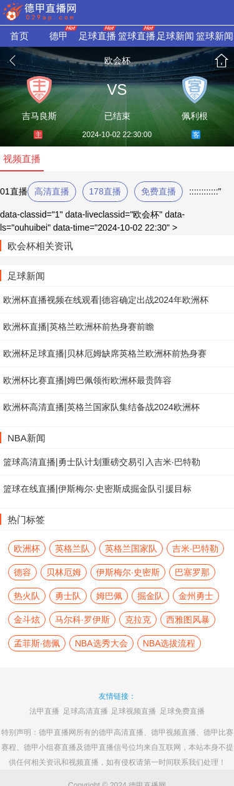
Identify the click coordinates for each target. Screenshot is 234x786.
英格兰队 (72, 549)
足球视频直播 (133, 711)
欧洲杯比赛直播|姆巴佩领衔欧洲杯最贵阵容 (87, 380)
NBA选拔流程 (169, 643)
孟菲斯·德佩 (37, 643)
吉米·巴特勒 (195, 549)
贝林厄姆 (63, 572)
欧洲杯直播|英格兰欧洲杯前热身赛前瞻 (78, 327)
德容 (22, 572)
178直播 (105, 191)
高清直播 (51, 191)
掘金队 (150, 596)
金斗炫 (27, 620)
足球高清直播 (85, 711)
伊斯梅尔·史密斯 (128, 572)
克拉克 (138, 620)
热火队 (27, 596)
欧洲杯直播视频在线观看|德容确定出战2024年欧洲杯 (105, 300)
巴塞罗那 (192, 572)
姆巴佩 (109, 596)
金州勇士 (195, 596)
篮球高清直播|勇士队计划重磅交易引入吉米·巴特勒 (101, 462)
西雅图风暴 (188, 620)
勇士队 (68, 596)
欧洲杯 (27, 549)
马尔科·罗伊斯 (82, 620)
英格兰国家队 (131, 549)
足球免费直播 (182, 711)
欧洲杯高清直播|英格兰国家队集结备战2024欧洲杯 (101, 407)
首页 (221, 60)
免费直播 (158, 191)
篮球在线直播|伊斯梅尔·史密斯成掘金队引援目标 (97, 489)
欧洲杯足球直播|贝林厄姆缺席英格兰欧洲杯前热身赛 (105, 353)
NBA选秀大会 (101, 643)
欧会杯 (117, 60)
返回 (12, 60)
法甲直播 (44, 711)
